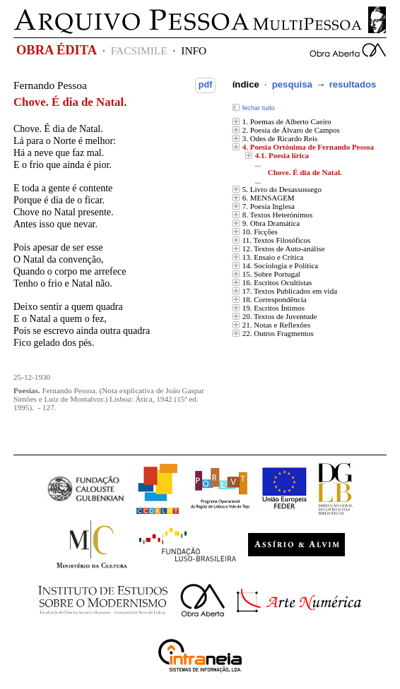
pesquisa (292, 84)
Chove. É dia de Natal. (305, 172)
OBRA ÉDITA (56, 50)
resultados (353, 84)
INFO (193, 50)
